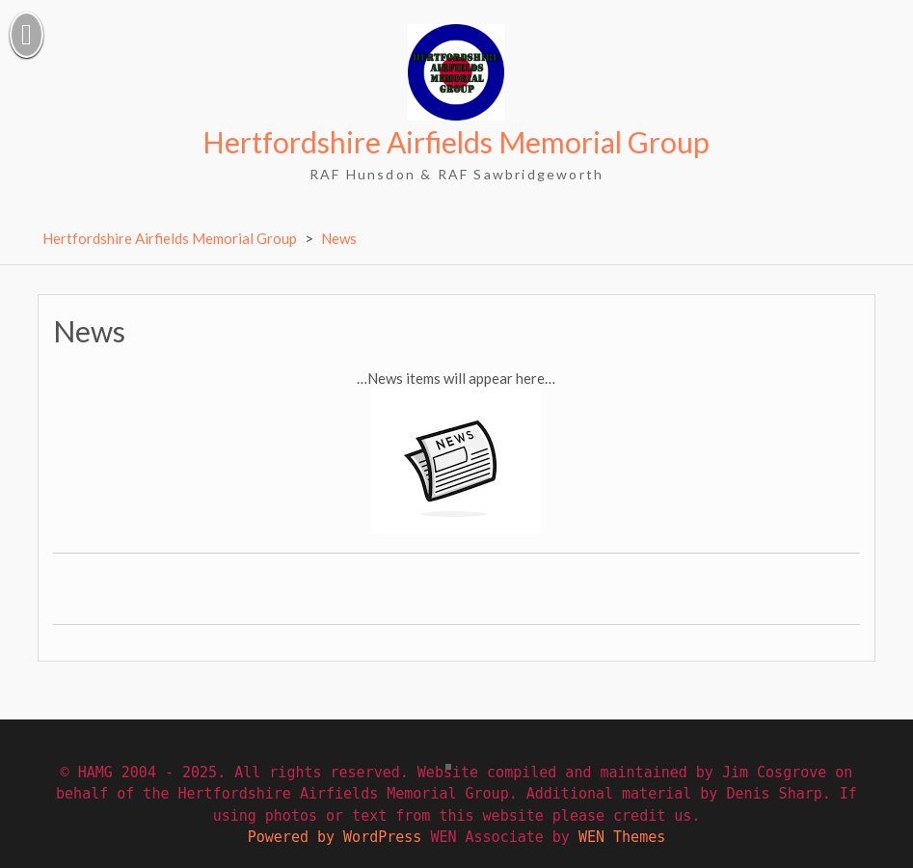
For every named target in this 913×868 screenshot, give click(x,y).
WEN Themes (621, 837)
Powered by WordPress (335, 837)
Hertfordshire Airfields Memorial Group (456, 141)
